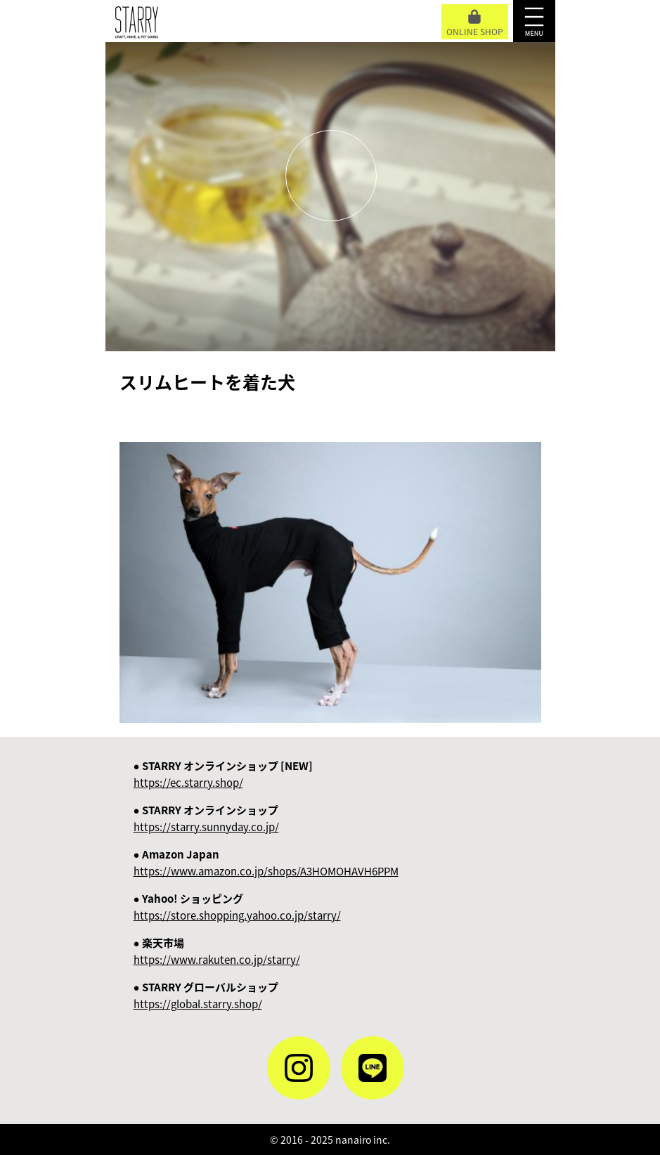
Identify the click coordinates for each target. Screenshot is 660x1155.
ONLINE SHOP (474, 23)
